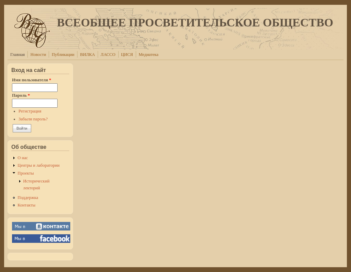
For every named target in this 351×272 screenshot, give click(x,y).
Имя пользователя (31, 80)
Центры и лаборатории (38, 165)
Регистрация (30, 111)
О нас (22, 157)
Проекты (25, 173)
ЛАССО (108, 54)
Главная (17, 54)
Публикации (63, 54)
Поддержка (27, 197)
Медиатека (148, 54)
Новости (38, 54)
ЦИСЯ (127, 54)
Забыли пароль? (33, 119)
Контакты (26, 205)
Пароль (21, 95)
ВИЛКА (87, 54)
